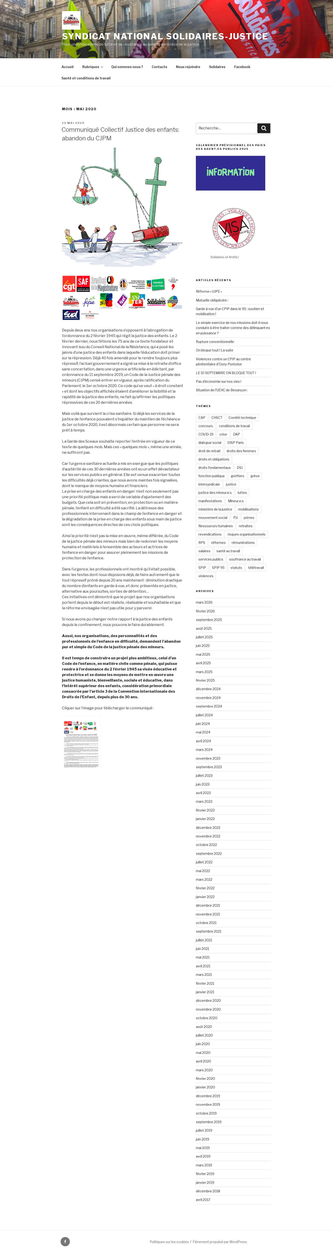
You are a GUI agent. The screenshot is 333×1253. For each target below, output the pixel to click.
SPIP (202, 568)
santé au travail (228, 551)
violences (205, 576)
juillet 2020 (204, 1035)
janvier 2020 (205, 1087)
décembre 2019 (208, 1096)
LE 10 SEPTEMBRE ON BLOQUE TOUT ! (226, 373)
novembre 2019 (208, 1104)
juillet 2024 (204, 715)
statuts (236, 568)
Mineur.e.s (236, 501)
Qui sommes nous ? (127, 67)
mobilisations (248, 509)
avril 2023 (203, 793)
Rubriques (93, 67)
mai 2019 (203, 1148)
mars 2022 (204, 879)
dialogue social (209, 443)
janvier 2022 (205, 897)
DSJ (240, 468)
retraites (246, 526)
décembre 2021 (208, 905)
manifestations (210, 501)
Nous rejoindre (188, 67)
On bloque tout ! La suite (214, 350)
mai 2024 (203, 732)
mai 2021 (203, 957)
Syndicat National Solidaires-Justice (165, 36)
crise (223, 434)
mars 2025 (204, 672)
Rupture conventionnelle (215, 342)
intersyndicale (209, 484)
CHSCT (216, 418)
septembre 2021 (208, 931)
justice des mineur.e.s (215, 493)
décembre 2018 (208, 1191)
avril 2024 (203, 741)
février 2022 (205, 888)
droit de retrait (209, 451)
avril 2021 (203, 966)
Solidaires (217, 67)
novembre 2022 (208, 836)
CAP (201, 418)
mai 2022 (203, 871)
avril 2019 (203, 1156)
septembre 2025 (209, 620)
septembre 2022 (209, 853)
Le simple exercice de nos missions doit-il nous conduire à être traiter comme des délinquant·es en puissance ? (233, 328)
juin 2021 (202, 949)
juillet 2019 (204, 1130)
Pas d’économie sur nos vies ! (218, 381)
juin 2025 (203, 646)
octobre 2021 (206, 923)
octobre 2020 (206, 1018)
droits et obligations (213, 459)
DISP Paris (235, 443)
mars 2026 (204, 602)
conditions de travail (234, 426)
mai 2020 (203, 1053)
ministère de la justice (215, 509)
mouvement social (212, 518)
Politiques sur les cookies (169, 1242)
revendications (210, 534)
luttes (242, 493)
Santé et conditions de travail (86, 78)
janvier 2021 (205, 992)
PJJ (235, 518)
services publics (210, 559)
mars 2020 (204, 1070)
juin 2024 (203, 724)
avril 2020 (203, 1061)
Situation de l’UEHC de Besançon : (222, 390)
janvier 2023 (205, 819)
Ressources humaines (215, 526)
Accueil (68, 67)
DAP (236, 434)
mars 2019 (204, 1165)
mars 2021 (204, 975)
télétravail (256, 568)
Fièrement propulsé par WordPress (220, 1242)
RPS (201, 543)
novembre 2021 (208, 914)
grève (255, 476)
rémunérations (243, 543)
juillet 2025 (204, 637)
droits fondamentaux (214, 468)
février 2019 (205, 1174)
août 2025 (204, 628)
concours (205, 426)
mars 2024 (204, 750)
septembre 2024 (209, 706)
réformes (218, 543)
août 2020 (204, 1027)
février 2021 (205, 983)
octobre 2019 (206, 1113)
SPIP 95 (218, 568)
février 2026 (205, 611)
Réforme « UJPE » (209, 291)
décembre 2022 (208, 828)
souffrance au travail (245, 559)
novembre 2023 (208, 758)
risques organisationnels (246, 534)
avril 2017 (203, 1200)
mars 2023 (204, 801)
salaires (204, 551)
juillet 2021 (204, 940)
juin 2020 (203, 1044)
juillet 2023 (204, 775)
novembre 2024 (208, 698)
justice (231, 484)
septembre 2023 (209, 767)
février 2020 (205, 1079)
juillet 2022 (204, 862)
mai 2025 (203, 654)
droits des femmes (241, 451)
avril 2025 (203, 663)
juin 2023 (203, 784)
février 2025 (205, 680)
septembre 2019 (209, 1122)
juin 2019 (202, 1139)
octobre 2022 (206, 845)
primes (249, 518)
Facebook (242, 67)
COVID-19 (205, 434)
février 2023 (205, 810)
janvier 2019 (205, 1182)
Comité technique (242, 418)
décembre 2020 (208, 1000)
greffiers (237, 476)
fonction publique (211, 476)
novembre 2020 (208, 1009)
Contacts (159, 67)
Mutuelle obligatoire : (212, 300)
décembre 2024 (208, 689)
